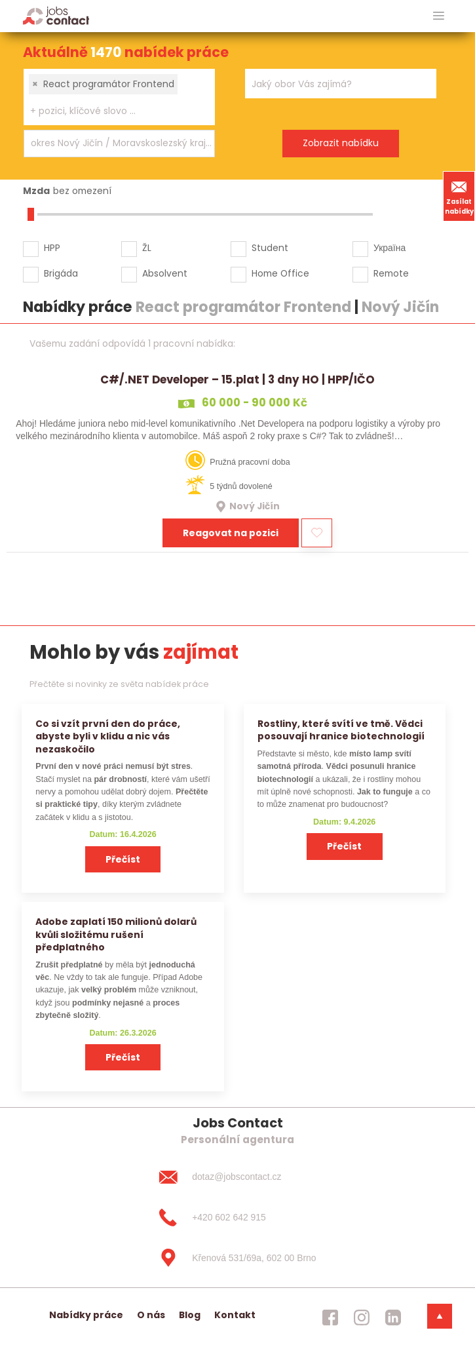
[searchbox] (111, 111)
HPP (52, 247)
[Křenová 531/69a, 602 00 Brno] (237, 1258)
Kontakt (235, 1314)
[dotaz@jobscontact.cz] (237, 1177)
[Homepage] (56, 15)
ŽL (146, 247)
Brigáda (61, 273)
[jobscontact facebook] (330, 1317)
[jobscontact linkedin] (393, 1317)
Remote (391, 273)
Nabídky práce (86, 1314)
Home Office (280, 273)
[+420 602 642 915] (237, 1217)
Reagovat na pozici (230, 532)
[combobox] (119, 97)
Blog (189, 1314)
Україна (389, 247)
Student (270, 247)
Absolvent (164, 273)
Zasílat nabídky (459, 196)
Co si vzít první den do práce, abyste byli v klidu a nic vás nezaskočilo (107, 736)
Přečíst (122, 859)
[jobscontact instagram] (361, 1317)
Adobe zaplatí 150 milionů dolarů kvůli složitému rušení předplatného (116, 934)
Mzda (36, 190)
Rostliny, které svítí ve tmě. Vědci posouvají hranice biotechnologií (341, 730)
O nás (151, 1314)
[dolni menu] (439, 1316)
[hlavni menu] (439, 16)
